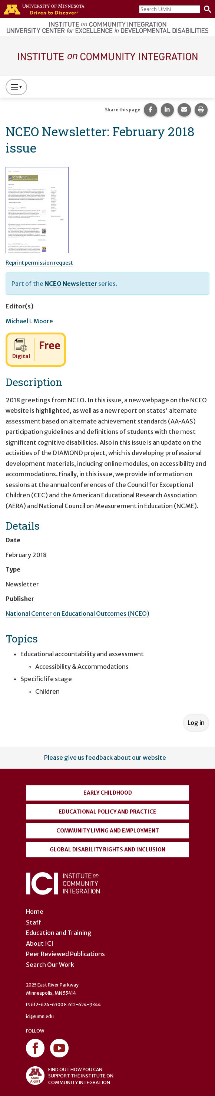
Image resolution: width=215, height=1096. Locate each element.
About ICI (39, 943)
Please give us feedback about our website (105, 757)
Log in (196, 722)
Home (34, 911)
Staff (33, 922)
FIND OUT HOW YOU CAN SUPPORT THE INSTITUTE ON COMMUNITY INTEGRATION (69, 1075)
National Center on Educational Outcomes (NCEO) (77, 613)
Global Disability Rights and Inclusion (107, 849)
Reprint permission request (39, 262)
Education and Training (59, 932)
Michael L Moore (29, 321)
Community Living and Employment (107, 830)
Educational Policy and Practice (107, 811)
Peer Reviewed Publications (65, 954)
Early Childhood (107, 792)
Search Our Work (50, 964)
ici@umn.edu (40, 1016)
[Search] (205, 9)
